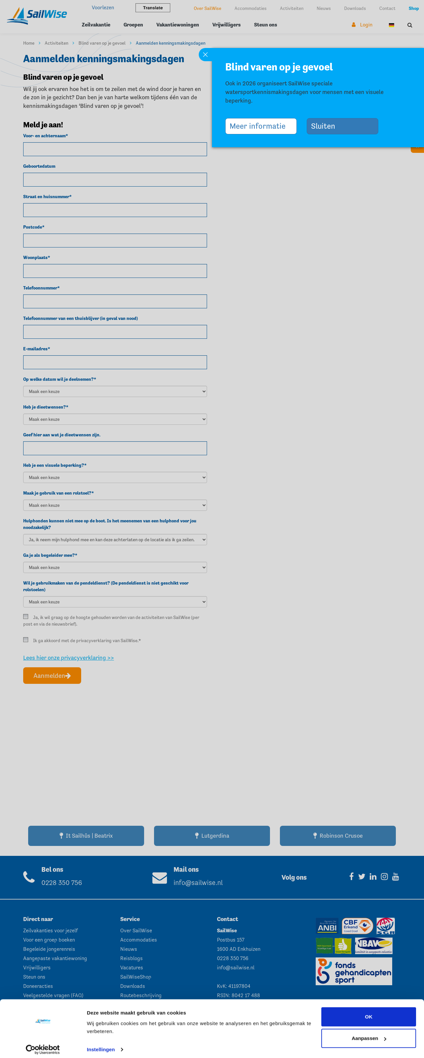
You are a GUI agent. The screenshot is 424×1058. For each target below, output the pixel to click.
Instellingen (101, 1045)
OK (369, 1012)
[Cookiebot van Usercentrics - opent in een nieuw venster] (43, 1045)
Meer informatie (260, 126)
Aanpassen (369, 1033)
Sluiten (325, 126)
